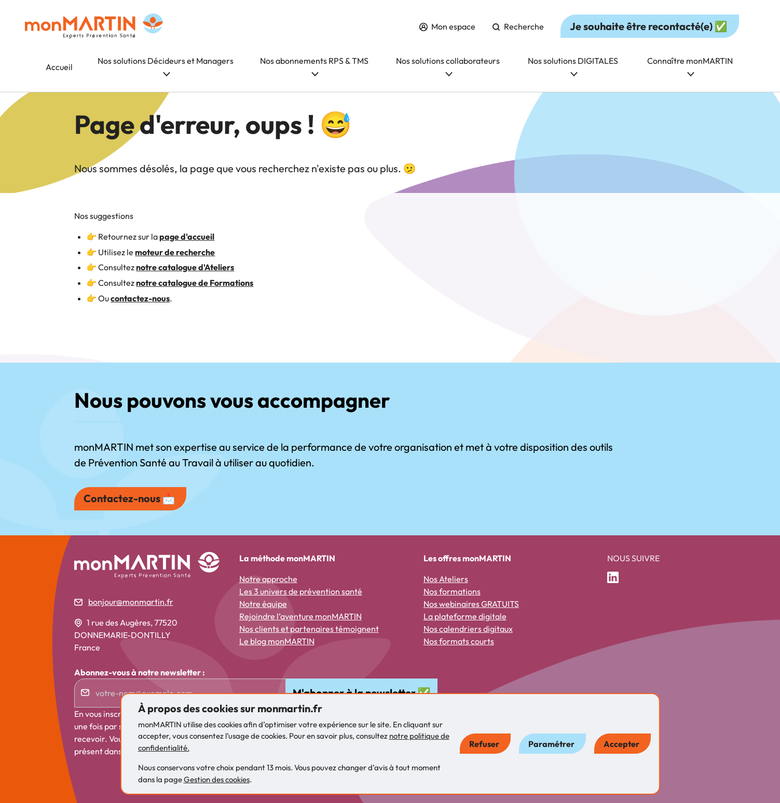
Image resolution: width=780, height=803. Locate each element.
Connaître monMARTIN (690, 66)
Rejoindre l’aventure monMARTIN (300, 616)
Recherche (518, 26)
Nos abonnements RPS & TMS (314, 66)
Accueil (59, 67)
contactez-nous (140, 298)
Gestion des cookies (217, 779)
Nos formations (452, 591)
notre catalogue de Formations (194, 283)
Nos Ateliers (445, 579)
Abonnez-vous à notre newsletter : (139, 672)
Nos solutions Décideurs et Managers (166, 66)
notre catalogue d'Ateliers (185, 267)
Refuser (484, 744)
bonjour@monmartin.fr (130, 602)
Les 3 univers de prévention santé (300, 591)
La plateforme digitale (465, 616)
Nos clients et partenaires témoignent (309, 629)
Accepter (621, 744)
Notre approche (268, 579)
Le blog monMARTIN (276, 641)
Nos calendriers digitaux (468, 629)
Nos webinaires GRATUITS (471, 604)
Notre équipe (263, 604)
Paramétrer (551, 744)
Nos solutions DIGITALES (573, 66)
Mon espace (447, 26)
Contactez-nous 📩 (129, 498)
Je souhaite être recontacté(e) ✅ (649, 26)
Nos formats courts (458, 641)
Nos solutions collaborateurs (448, 66)
